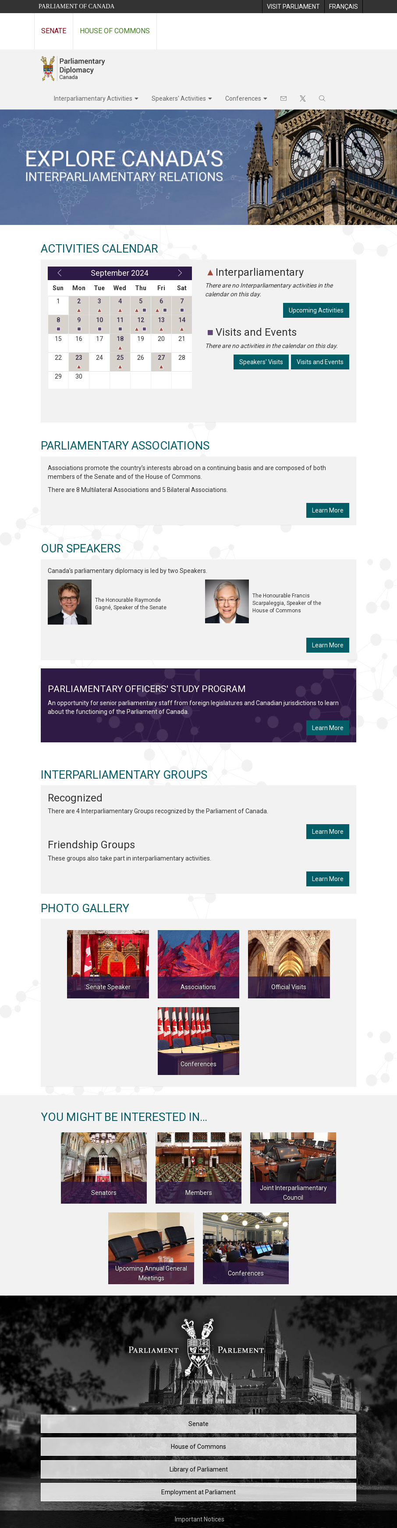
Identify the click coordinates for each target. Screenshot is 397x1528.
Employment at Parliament (198, 1492)
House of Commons (115, 31)
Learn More (328, 510)
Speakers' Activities (179, 98)
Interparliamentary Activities (93, 98)
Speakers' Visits (261, 361)
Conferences (243, 98)
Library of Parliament (199, 1469)
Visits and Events (320, 361)
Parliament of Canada (76, 6)
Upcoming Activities (316, 310)
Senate (53, 31)
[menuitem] (293, 6)
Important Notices (199, 1519)
